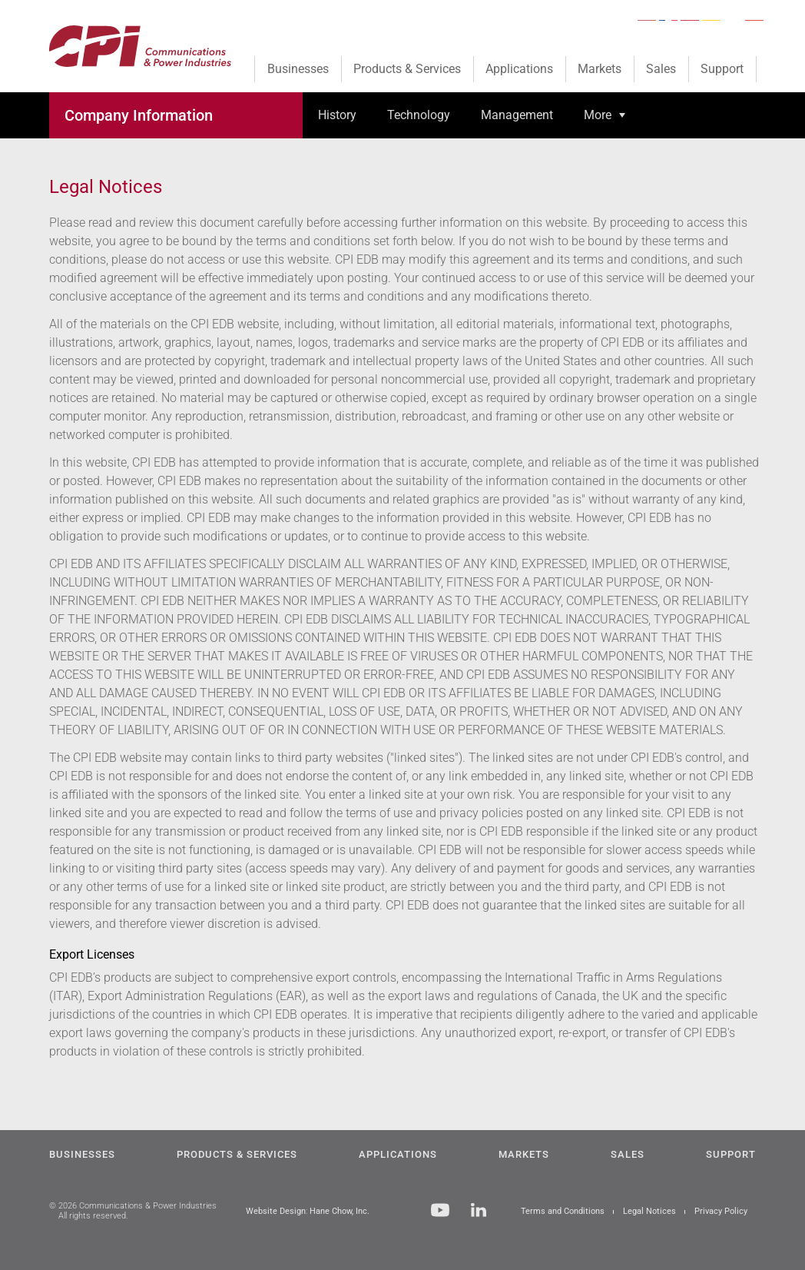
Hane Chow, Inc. (339, 1211)
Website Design (276, 1211)
